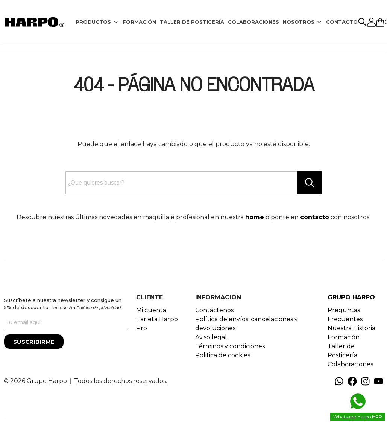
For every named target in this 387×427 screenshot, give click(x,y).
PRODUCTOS (93, 22)
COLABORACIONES (253, 22)
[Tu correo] (66, 322)
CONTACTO (342, 22)
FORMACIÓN (139, 22)
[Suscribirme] (34, 341)
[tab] (97, 22)
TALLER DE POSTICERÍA (192, 22)
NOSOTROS (298, 22)
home (254, 217)
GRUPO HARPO (351, 297)
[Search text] (181, 182)
